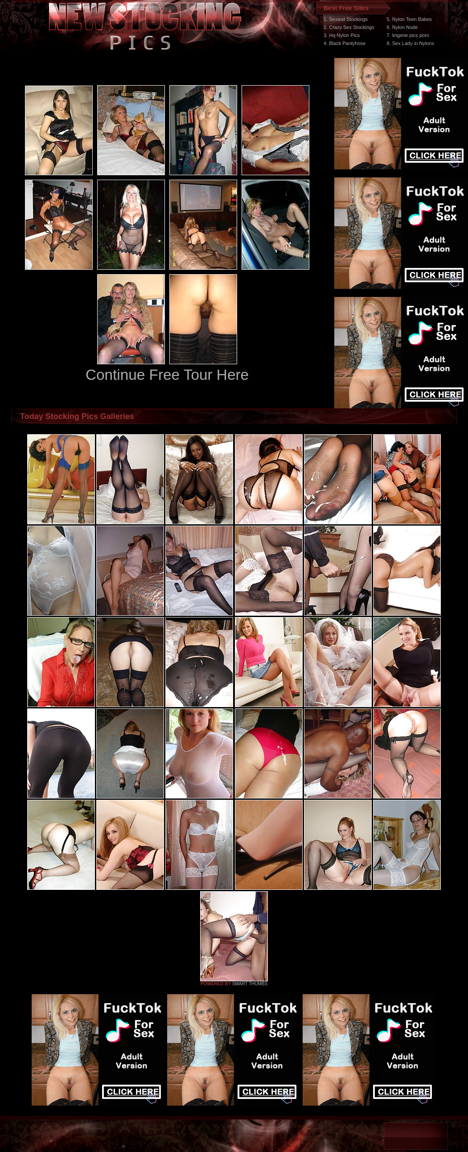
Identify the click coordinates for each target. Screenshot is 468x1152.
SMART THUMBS (249, 983)
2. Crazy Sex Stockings (349, 27)
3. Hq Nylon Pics (342, 35)
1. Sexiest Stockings (346, 19)
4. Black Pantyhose (344, 43)
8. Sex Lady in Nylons (410, 43)
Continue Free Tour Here (167, 374)
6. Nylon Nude (402, 27)
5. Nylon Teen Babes (409, 19)
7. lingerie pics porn (408, 35)
